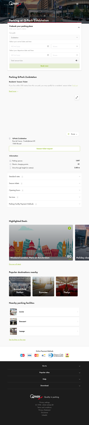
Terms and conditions (44, 407)
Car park (12, 33)
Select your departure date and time (21, 50)
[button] (44, 27)
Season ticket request (44, 148)
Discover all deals (15, 263)
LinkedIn (44, 414)
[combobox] (44, 37)
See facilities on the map (17, 339)
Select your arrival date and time (20, 41)
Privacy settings (44, 401)
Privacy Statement (44, 409)
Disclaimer (44, 412)
